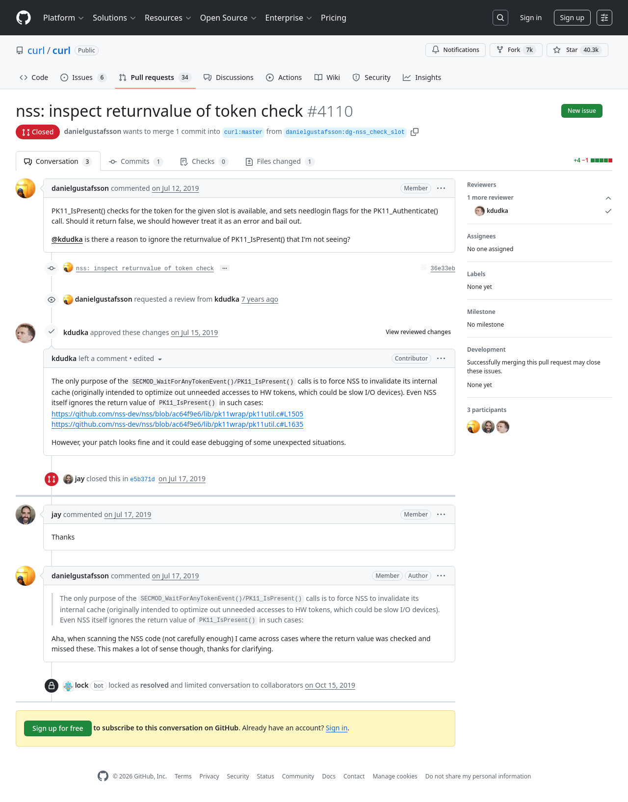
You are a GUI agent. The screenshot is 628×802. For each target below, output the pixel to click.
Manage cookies (394, 776)
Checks (204, 161)
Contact (354, 776)
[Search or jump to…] (500, 17)
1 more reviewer (539, 197)
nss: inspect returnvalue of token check (145, 268)
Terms (183, 776)
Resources (168, 17)
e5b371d (142, 479)
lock (82, 685)
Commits (136, 161)
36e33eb (443, 268)
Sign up (572, 17)
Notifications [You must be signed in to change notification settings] (455, 50)
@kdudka (67, 239)
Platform (64, 17)
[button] (415, 131)
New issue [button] (582, 110)
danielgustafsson (92, 131)
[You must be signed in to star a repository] (577, 50)
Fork (516, 50)
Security (238, 776)
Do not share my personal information (478, 776)
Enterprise (289, 17)
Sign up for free (57, 728)
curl (36, 50)
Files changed (280, 161)
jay (80, 478)
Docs (329, 776)
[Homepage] (23, 18)
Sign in (531, 17)
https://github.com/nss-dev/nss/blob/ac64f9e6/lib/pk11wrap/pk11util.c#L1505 (177, 413)
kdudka (75, 332)
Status (265, 776)
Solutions (115, 17)
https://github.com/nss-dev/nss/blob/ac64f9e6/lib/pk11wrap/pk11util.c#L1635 (177, 424)
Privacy (209, 776)
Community (298, 776)
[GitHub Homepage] (103, 776)
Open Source (229, 17)
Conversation (58, 161)
